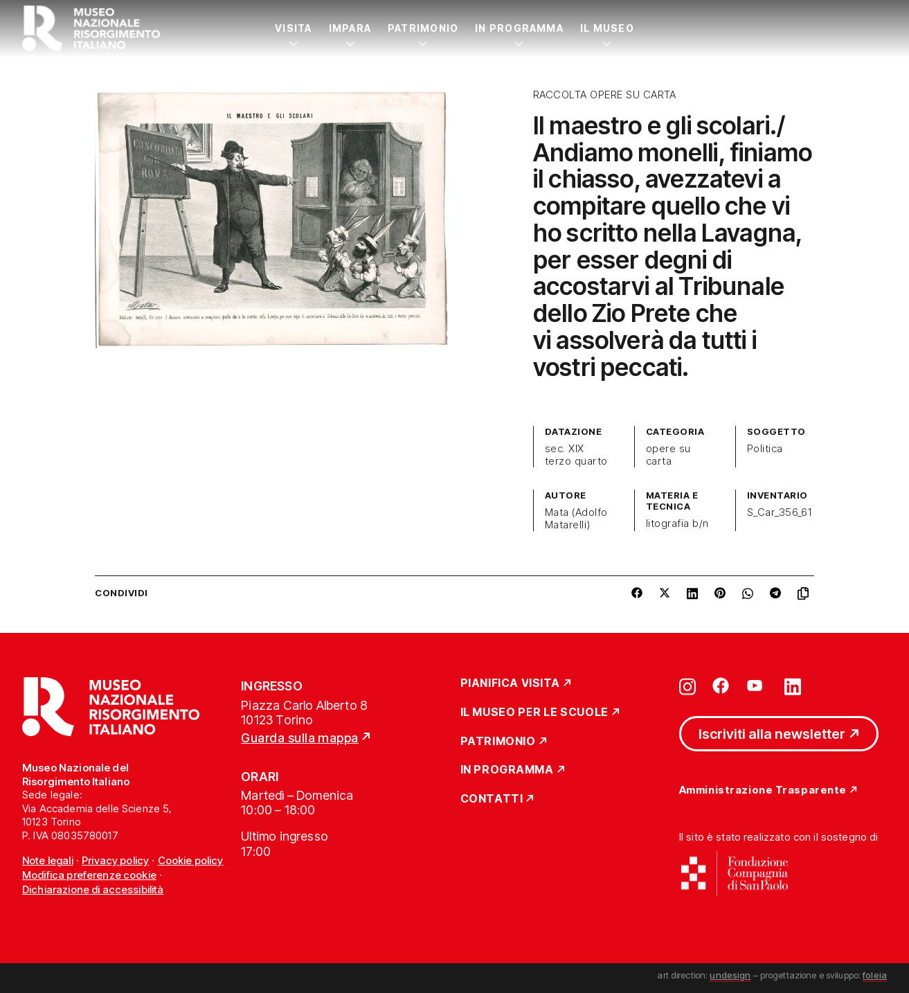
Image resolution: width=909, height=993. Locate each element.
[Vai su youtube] (757, 685)
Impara (350, 28)
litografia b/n (677, 523)
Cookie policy (191, 860)
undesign (730, 975)
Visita (293, 28)
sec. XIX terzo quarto (576, 454)
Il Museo (607, 28)
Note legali (47, 860)
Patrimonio (423, 28)
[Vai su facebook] (720, 685)
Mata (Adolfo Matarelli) (576, 518)
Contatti (491, 799)
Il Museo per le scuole (534, 712)
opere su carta (668, 454)
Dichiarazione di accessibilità (93, 889)
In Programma (519, 28)
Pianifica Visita (510, 683)
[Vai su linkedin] (792, 685)
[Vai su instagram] (687, 685)
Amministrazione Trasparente (763, 790)
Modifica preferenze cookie (89, 875)
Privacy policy (115, 860)
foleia (875, 975)
